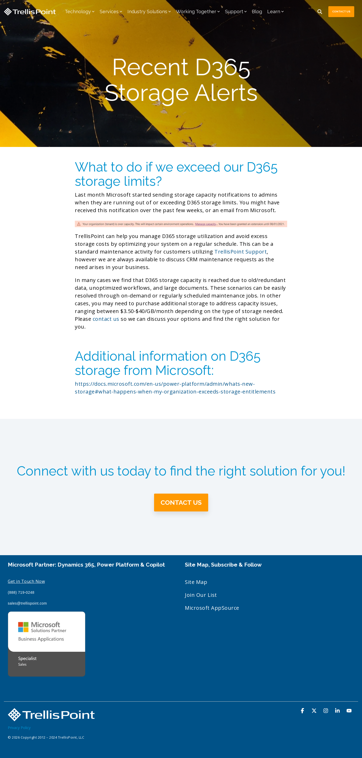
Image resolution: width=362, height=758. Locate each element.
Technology (80, 11)
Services (111, 11)
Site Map (196, 581)
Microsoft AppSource (212, 607)
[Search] (319, 11)
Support (236, 11)
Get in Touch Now (26, 581)
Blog (257, 11)
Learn (275, 11)
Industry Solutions (149, 11)
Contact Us (341, 11)
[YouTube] (349, 711)
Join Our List (201, 594)
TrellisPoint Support (240, 251)
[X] (314, 711)
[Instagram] (326, 711)
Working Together (198, 11)
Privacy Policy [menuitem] (19, 727)
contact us (106, 318)
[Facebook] (303, 711)
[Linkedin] (338, 711)
